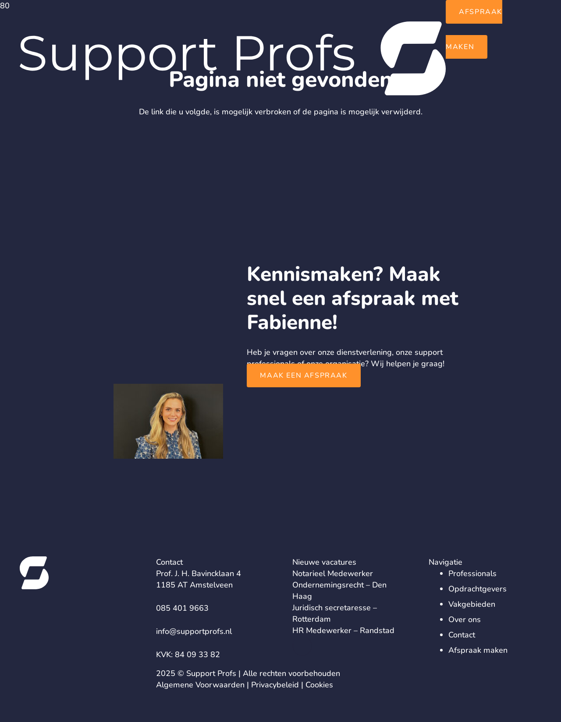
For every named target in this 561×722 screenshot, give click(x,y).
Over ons (464, 619)
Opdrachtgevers (477, 589)
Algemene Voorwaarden (200, 685)
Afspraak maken (478, 650)
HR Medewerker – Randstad (343, 630)
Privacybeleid (275, 685)
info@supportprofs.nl (194, 631)
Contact (461, 635)
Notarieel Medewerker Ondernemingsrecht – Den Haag (339, 585)
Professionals (472, 573)
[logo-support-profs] (233, 93)
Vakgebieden (471, 604)
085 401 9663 (182, 608)
